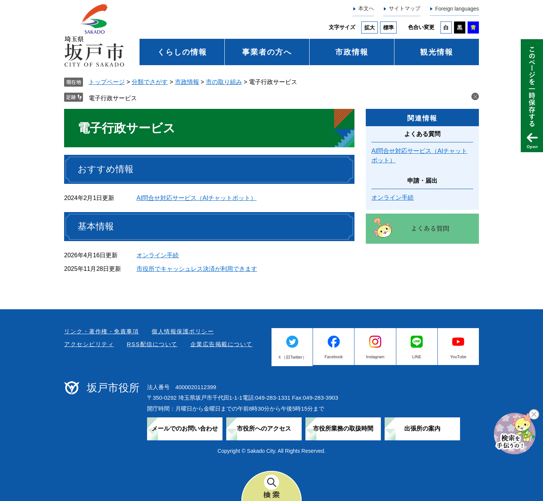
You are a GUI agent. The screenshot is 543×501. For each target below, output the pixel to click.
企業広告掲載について (221, 344)
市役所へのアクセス (264, 428)
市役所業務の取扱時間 (343, 428)
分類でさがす (150, 82)
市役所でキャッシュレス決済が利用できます (197, 269)
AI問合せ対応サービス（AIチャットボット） (196, 198)
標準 (388, 27)
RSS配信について (152, 344)
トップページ (107, 82)
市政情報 (351, 52)
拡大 (369, 27)
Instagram (375, 356)
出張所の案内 (422, 428)
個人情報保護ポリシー (183, 331)
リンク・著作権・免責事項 (101, 331)
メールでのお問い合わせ (185, 428)
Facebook (334, 356)
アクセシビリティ (89, 344)
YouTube (458, 356)
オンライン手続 (158, 255)
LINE (416, 356)
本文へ (366, 8)
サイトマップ (404, 8)
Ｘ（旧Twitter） (292, 357)
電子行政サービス (113, 98)
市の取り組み (224, 82)
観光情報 (436, 52)
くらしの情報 (182, 52)
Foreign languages (457, 9)
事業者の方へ (267, 52)
